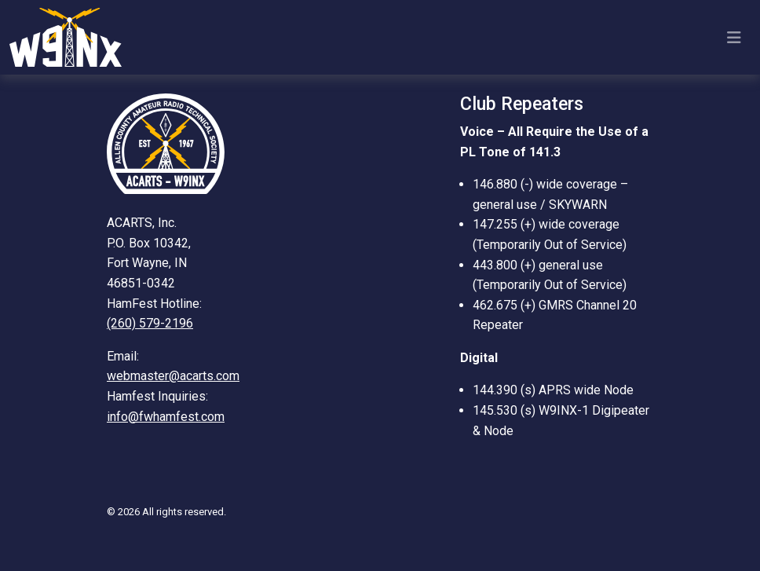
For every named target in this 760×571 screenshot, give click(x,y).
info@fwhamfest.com (166, 416)
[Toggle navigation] (734, 38)
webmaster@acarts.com (173, 375)
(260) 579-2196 (150, 323)
